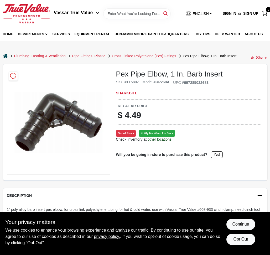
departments (31, 34)
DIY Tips (203, 34)
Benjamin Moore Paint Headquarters (152, 34)
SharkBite (126, 93)
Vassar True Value (77, 12)
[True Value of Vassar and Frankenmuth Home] (26, 13)
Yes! (217, 154)
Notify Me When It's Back (157, 133)
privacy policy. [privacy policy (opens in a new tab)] (107, 236)
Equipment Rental (92, 34)
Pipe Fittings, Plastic (88, 56)
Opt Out (240, 239)
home (8, 34)
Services (61, 34)
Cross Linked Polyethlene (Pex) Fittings (144, 56)
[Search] (166, 13)
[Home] (5, 56)
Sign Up (250, 13)
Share (259, 57)
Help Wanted (227, 34)
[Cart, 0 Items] (264, 13)
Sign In (229, 13)
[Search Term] (137, 13)
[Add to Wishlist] (13, 76)
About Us (254, 34)
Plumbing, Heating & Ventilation (40, 56)
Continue (240, 224)
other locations (160, 139)
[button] (198, 13)
